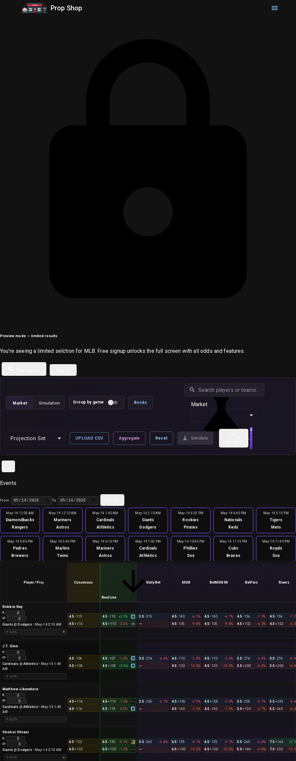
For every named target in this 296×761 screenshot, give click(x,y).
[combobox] (36, 438)
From (26, 501)
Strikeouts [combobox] (227, 415)
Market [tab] (20, 403)
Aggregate (129, 438)
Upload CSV (89, 438)
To (75, 501)
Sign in (63, 369)
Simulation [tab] (49, 403)
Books (140, 402)
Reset (161, 438)
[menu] (274, 8)
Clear (112, 500)
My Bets (233, 438)
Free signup (24, 368)
